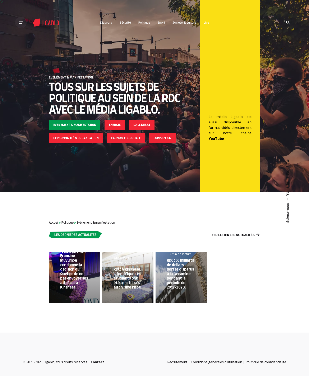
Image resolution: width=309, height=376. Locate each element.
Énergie (115, 125)
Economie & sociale (125, 138)
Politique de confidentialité (266, 362)
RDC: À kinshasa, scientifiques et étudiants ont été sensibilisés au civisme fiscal (127, 278)
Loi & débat (141, 125)
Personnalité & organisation (76, 138)
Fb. (288, 172)
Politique (67, 222)
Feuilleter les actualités (235, 235)
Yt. (288, 192)
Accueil (53, 222)
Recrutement (177, 362)
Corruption (162, 138)
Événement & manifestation (74, 125)
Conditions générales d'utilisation (216, 362)
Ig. (288, 182)
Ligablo (49, 362)
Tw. (288, 161)
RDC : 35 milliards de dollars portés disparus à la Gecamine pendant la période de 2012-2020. (180, 274)
